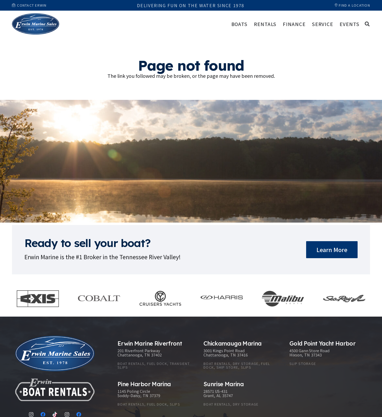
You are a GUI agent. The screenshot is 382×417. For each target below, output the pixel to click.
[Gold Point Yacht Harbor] (327, 356)
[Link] (35, 24)
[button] (367, 24)
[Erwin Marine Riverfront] (155, 356)
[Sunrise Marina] (241, 394)
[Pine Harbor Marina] (155, 394)
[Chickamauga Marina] (241, 356)
